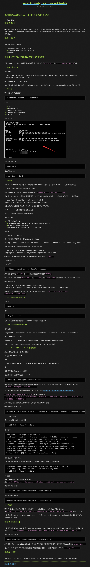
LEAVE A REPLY (10, 564)
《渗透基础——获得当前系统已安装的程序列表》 (59, 391)
